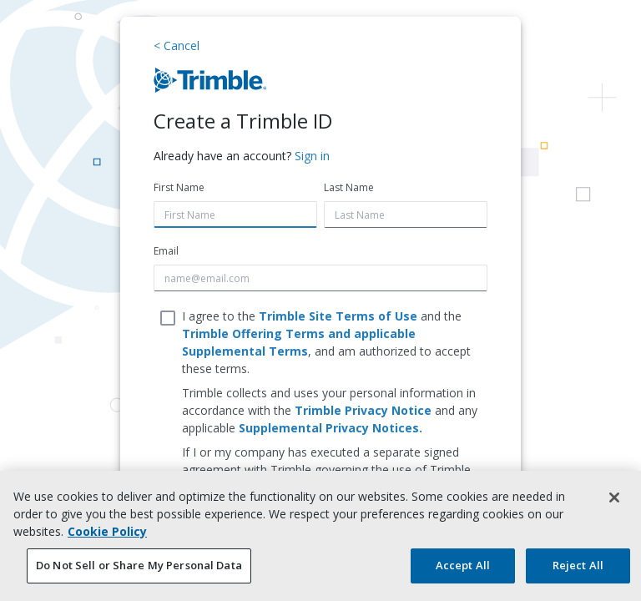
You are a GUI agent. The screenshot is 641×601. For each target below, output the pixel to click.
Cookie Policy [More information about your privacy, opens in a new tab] (107, 531)
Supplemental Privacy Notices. (330, 428)
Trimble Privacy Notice (363, 410)
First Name (179, 187)
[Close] (614, 497)
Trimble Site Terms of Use (338, 316)
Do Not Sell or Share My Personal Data (139, 565)
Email (166, 251)
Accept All (463, 565)
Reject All (578, 565)
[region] (320, 536)
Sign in (312, 156)
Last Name (349, 187)
